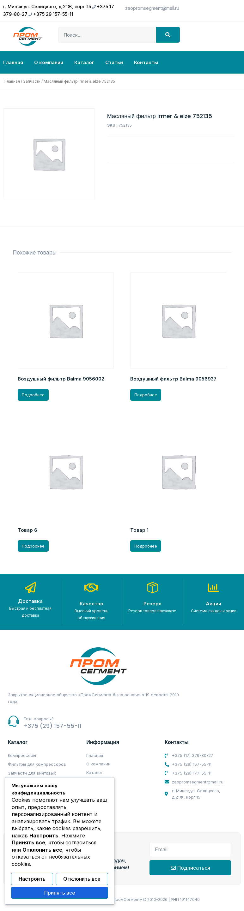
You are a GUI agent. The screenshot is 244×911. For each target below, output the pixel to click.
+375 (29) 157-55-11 (53, 725)
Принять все (59, 893)
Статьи (114, 62)
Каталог (84, 62)
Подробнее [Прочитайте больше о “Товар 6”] (33, 545)
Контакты (146, 62)
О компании (48, 62)
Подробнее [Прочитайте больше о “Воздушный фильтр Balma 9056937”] (145, 394)
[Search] (168, 35)
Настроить (32, 879)
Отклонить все (82, 879)
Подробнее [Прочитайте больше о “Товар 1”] (145, 545)
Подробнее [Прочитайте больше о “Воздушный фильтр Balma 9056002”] (33, 394)
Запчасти (31, 81)
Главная (13, 62)
